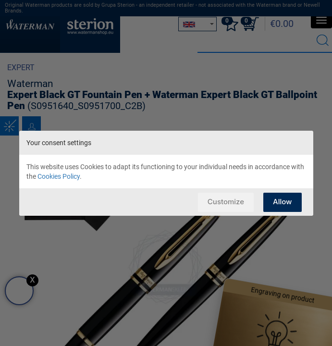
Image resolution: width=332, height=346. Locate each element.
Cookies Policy (58, 176)
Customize (226, 201)
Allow (282, 201)
